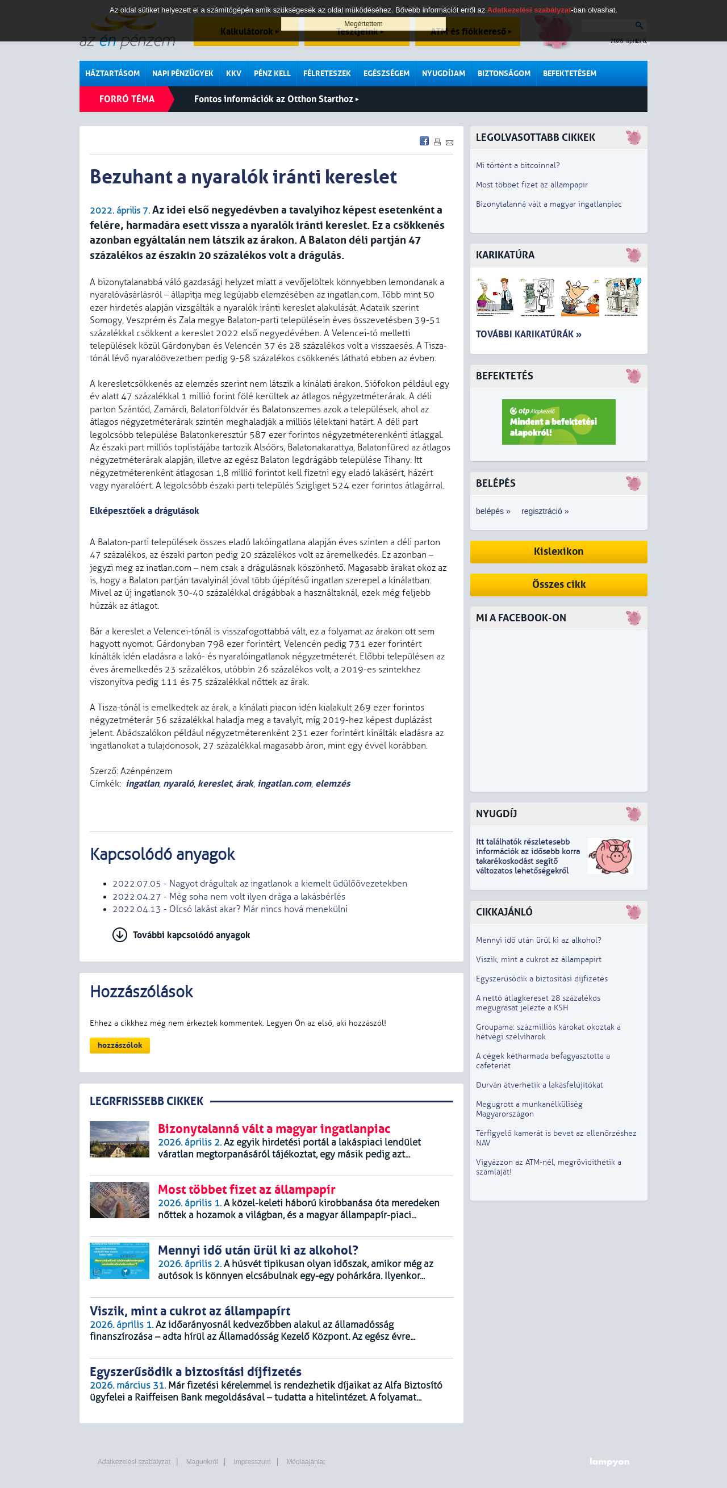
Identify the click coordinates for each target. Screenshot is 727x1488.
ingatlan (142, 783)
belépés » (493, 511)
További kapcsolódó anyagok (191, 935)
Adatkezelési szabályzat (134, 1462)
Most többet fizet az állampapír (532, 185)
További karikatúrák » (529, 334)
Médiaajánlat (305, 1462)
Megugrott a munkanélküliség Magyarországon (529, 1109)
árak (244, 783)
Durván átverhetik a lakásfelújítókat (539, 1085)
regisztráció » (545, 511)
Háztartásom (112, 73)
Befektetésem (569, 73)
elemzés (332, 783)
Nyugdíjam (443, 73)
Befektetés (504, 376)
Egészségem (387, 73)
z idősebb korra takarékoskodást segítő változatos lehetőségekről (528, 861)
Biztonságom (504, 73)
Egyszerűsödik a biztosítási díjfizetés (542, 979)
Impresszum (251, 1462)
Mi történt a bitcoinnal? (518, 165)
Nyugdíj (496, 814)
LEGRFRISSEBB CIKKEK (146, 1101)
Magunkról (202, 1462)
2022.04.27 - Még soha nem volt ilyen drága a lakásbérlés (228, 897)
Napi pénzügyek (183, 73)
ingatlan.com (284, 783)
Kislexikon (559, 552)
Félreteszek (327, 73)
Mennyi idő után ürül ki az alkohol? (538, 940)
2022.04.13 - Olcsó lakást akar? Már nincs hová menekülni (230, 909)
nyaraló (178, 783)
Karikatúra (505, 255)
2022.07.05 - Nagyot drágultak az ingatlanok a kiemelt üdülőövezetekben (259, 884)
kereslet (215, 783)
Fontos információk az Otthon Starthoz (276, 99)
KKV (233, 73)
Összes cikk (559, 585)
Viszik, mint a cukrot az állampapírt (538, 959)
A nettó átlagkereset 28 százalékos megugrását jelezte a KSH (538, 1003)
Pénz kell (272, 73)
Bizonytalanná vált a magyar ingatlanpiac (549, 204)
